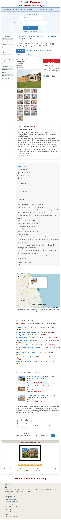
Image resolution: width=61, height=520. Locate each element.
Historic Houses (6, 59)
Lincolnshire (45, 36)
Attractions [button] (7, 9)
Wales (33, 422)
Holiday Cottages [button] (26, 9)
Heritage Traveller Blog (11, 497)
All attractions (6, 42)
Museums (5, 61)
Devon (19, 426)
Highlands (42, 426)
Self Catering (5, 78)
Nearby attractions (46, 50)
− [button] (18, 279)
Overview (20, 50)
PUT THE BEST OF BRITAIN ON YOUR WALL (30, 464)
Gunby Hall (20, 335)
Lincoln (4, 72)
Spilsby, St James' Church (25, 357)
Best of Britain (50, 9)
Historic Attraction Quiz (11, 501)
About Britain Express (11, 516)
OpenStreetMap (52, 307)
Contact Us (8, 512)
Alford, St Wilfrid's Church (25, 327)
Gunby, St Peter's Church (25, 337)
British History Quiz (10, 499)
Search (30, 28)
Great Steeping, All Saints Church (28, 347)
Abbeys (4, 47)
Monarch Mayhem (10, 504)
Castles (4, 50)
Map (35, 50)
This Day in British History (12, 506)
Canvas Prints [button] (39, 9)
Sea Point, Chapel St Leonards (37, 395)
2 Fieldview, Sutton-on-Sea (36, 386)
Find (18, 435)
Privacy (7, 514)
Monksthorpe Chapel (23, 345)
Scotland (26, 422)
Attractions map (7, 44)
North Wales (51, 426)
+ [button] (18, 276)
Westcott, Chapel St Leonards (37, 376)
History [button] (16, 9)
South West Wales (23, 428)
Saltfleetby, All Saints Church (26, 352)
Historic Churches (7, 57)
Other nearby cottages (25, 55)
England (37, 36)
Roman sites (5, 64)
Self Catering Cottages (24, 36)
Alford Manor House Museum (26, 332)
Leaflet (46, 307)
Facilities (29, 50)
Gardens (4, 52)
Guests (16, 23)
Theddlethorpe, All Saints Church (28, 340)
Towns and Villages (7, 66)
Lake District (34, 426)
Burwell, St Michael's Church (26, 361)
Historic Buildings (7, 54)
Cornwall (25, 426)
